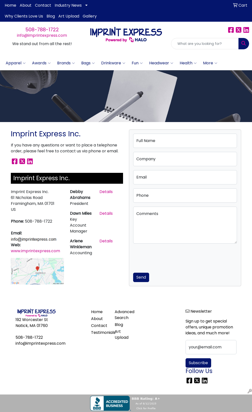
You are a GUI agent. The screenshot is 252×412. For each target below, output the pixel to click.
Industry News (68, 5)
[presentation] (170, 257)
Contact (43, 5)
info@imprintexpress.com (42, 35)
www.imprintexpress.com (35, 251)
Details (106, 192)
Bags (88, 63)
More (210, 63)
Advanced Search (123, 315)
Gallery (90, 16)
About (26, 5)
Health (188, 63)
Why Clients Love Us (24, 16)
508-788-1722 (42, 29)
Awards (41, 63)
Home (10, 5)
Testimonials (100, 332)
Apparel (16, 63)
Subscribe (198, 363)
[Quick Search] (205, 43)
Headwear (161, 63)
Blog (51, 16)
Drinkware (113, 63)
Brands (66, 63)
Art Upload (68, 16)
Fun (137, 63)
